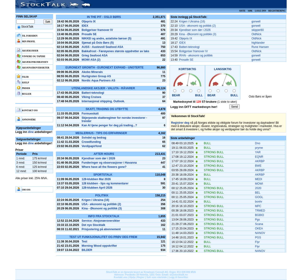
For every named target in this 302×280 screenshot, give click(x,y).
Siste (242, 11)
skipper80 (258, 30)
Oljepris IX (89, 21)
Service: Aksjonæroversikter (101, 220)
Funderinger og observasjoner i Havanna (109, 162)
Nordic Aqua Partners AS (98, 80)
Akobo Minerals (92, 72)
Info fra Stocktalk (103, 216)
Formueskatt (90, 113)
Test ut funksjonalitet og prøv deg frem (103, 237)
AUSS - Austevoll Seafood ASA (102, 47)
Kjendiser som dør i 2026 (98, 158)
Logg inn (260, 11)
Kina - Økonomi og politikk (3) (102, 208)
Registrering (276, 11)
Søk (250, 11)
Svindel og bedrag (94, 137)
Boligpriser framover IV (97, 30)
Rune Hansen (260, 47)
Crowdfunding (91, 142)
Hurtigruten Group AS (96, 76)
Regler (140, 277)
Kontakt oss (120, 277)
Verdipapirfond (92, 146)
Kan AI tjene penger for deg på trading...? (109, 125)
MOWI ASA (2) (91, 59)
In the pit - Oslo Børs (104, 17)
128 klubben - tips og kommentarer (105, 183)
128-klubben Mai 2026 (96, 179)
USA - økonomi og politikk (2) (101, 204)
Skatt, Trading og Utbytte (107, 109)
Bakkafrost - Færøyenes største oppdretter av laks (115, 51)
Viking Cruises (91, 97)
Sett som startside (157, 277)
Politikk (101, 195)
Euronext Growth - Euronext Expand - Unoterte (104, 67)
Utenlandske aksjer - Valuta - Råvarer (103, 88)
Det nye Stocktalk (93, 225)
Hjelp (132, 277)
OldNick (256, 34)
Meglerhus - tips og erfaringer (101, 133)
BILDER (87, 250)
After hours (104, 154)
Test (84, 241)
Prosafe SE (89, 34)
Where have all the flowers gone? (104, 167)
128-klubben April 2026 (97, 187)
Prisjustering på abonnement (101, 229)
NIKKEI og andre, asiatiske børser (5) (106, 38)
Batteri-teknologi (93, 92)
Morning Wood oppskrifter (99, 245)
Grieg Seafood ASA (95, 55)
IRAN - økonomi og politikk (196, 55)
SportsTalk (102, 174)
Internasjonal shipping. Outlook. (103, 101)
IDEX (85, 25)
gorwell (256, 21)
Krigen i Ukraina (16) (95, 200)
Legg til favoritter (178, 277)
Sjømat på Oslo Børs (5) (98, 42)
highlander (258, 42)
